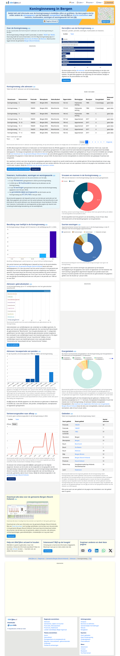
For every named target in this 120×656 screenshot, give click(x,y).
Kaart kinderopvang (87, 637)
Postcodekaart (85, 641)
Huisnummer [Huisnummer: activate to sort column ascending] (23, 99)
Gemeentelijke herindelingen (90, 626)
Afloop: (9, 424)
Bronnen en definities (87, 624)
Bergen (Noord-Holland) (31, 41)
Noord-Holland (79, 461)
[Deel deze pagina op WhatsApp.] (104, 551)
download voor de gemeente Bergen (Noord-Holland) (25, 266)
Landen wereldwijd (50, 630)
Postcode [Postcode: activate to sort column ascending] (34, 99)
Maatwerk (84, 651)
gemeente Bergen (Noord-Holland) (17, 475)
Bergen (77, 440)
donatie (15, 549)
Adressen (47, 622)
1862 (76, 432)
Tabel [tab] (72, 34)
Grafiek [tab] (65, 34)
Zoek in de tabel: (98, 92)
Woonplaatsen (55, 626)
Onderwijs (47, 643)
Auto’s (46, 635)
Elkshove (43, 39)
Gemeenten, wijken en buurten (54, 624)
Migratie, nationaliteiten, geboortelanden (57, 641)
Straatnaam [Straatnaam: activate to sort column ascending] (11, 99)
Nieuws (83, 628)
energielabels (55, 15)
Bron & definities (13, 345)
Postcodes (47, 626)
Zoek (71, 3)
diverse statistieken (80, 15)
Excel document (17, 526)
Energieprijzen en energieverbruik (54, 639)
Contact (83, 649)
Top (90, 558)
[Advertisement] (32, 60)
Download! (11, 536)
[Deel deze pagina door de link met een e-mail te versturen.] (83, 551)
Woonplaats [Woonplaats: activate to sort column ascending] (44, 99)
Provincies (47, 628)
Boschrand (27, 39)
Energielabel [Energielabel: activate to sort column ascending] (100, 99)
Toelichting (66, 80)
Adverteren (84, 647)
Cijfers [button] (80, 3)
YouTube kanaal (86, 653)
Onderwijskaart (85, 639)
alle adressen (80, 70)
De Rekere (35, 39)
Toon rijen (13, 139)
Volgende (109, 142)
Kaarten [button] (89, 3)
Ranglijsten (84, 630)
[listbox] (14, 424)
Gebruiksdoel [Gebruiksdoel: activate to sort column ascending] (55, 99)
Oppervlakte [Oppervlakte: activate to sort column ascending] (67, 99)
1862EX (45, 35)
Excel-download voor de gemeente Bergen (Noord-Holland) (28, 154)
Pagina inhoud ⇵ (51, 21)
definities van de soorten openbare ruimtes (40, 165)
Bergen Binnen (79, 454)
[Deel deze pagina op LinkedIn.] (97, 551)
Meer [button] (98, 3)
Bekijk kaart (106, 21)
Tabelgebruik (36, 169)
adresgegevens (29, 15)
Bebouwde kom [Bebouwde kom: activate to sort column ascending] (110, 98)
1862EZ (52, 35)
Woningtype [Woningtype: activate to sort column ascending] (79, 99)
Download (109, 3)
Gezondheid (48, 637)
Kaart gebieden (85, 635)
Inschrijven (47, 551)
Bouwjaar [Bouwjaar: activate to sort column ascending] (89, 99)
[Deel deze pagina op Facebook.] (90, 551)
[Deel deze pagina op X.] (111, 551)
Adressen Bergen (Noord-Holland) (18, 169)
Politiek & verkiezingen (51, 645)
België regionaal (62, 630)
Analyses (83, 622)
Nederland (78, 470)
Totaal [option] (14, 424)
